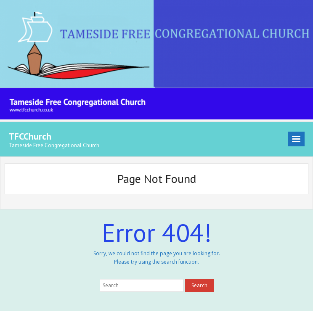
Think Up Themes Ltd (61, 323)
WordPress (129, 323)
